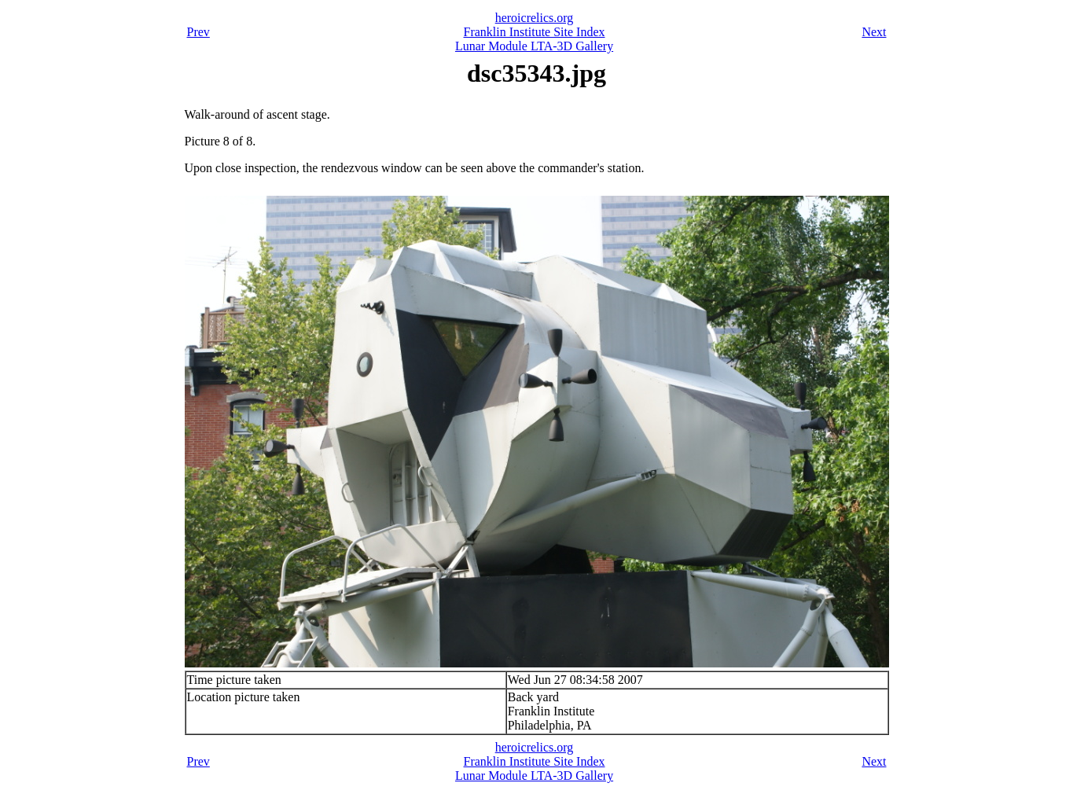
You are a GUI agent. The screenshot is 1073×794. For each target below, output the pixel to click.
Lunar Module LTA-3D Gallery (534, 46)
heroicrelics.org (534, 17)
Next (874, 32)
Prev (198, 32)
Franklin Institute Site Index (534, 32)
